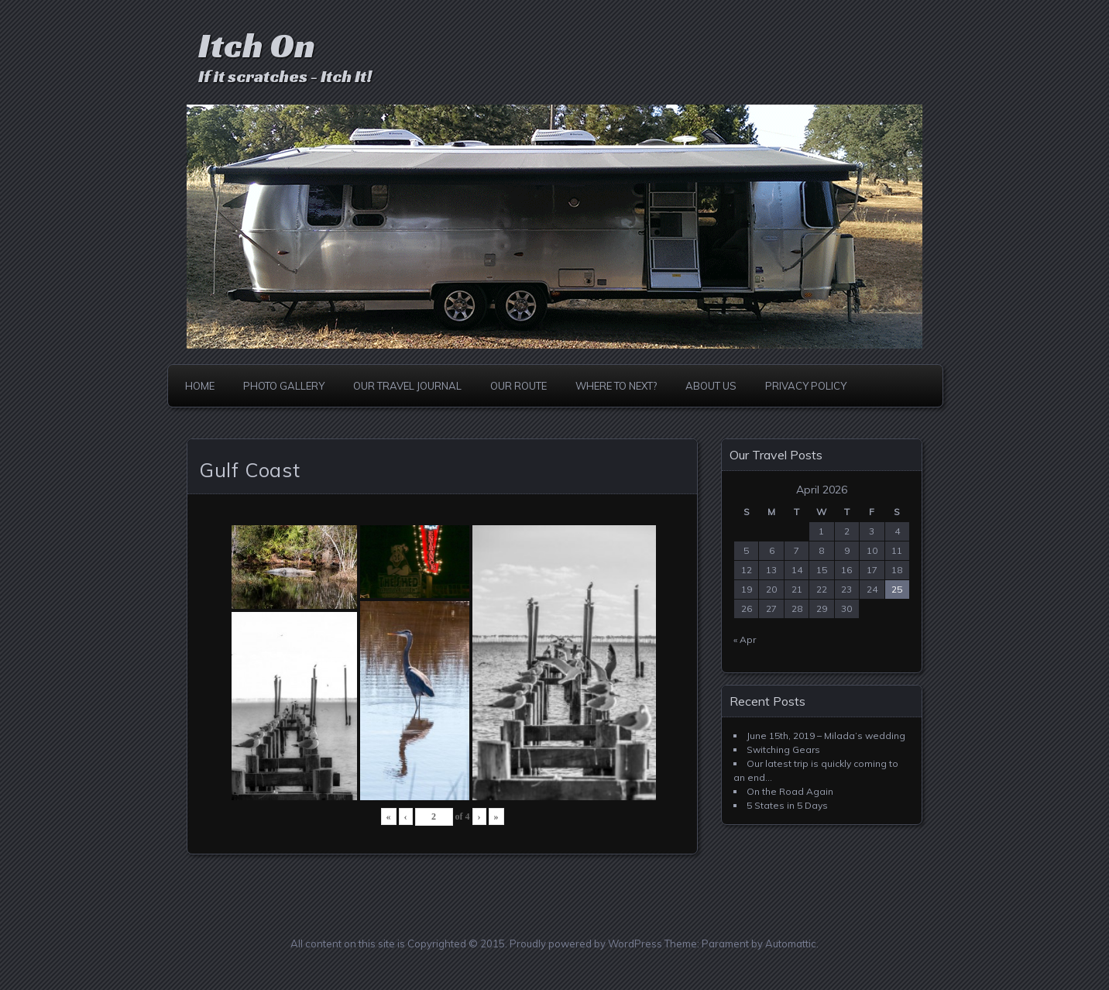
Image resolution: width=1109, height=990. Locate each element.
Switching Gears (783, 749)
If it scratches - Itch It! (285, 76)
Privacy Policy (805, 386)
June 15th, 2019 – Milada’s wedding (826, 735)
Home (200, 386)
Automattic (790, 943)
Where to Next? (616, 386)
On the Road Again (790, 791)
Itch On (256, 45)
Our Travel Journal (407, 386)
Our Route (518, 386)
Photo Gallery (283, 386)
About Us (710, 386)
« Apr (744, 639)
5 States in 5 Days (787, 805)
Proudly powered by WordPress (586, 943)
